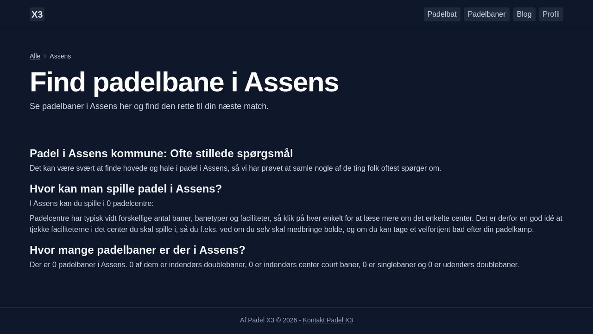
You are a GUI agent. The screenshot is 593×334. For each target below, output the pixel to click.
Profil (551, 14)
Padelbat (442, 14)
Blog (524, 14)
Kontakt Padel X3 (328, 320)
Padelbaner (487, 14)
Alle (35, 56)
